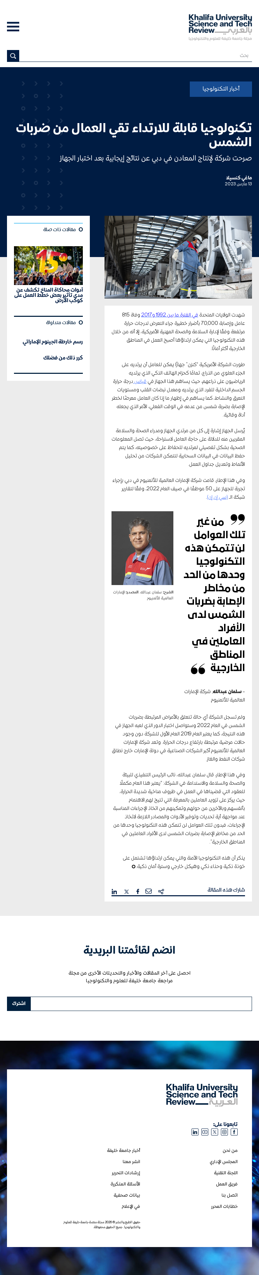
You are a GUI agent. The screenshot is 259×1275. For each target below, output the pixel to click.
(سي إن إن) (217, 497)
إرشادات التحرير (126, 1173)
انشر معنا (131, 1162)
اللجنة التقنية (226, 1173)
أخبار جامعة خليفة (123, 1150)
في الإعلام (131, 1206)
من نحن (230, 1150)
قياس (139, 381)
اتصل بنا (230, 1195)
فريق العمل (227, 1184)
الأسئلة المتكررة (125, 1184)
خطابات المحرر (224, 1206)
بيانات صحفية (127, 1195)
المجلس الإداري (224, 1162)
